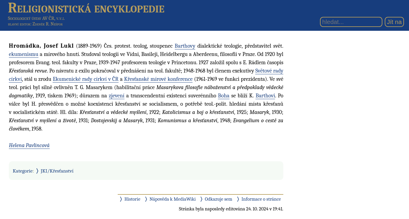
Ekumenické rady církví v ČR (85, 79)
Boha (223, 95)
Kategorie (23, 171)
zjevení (117, 95)
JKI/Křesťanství (57, 171)
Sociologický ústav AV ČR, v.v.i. (36, 18)
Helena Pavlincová (29, 145)
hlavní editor (19, 24)
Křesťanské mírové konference (158, 79)
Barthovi (265, 95)
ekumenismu (23, 54)
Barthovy (185, 46)
